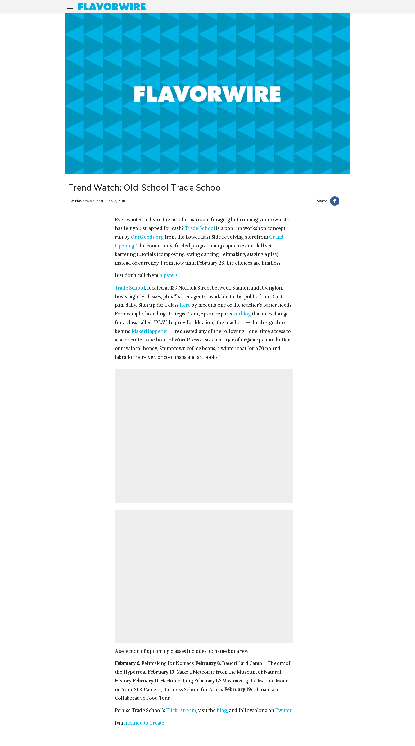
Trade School (200, 228)
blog (222, 710)
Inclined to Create (144, 723)
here (185, 305)
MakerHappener (150, 331)
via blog (242, 314)
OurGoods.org (147, 237)
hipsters (168, 275)
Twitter (283, 710)
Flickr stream (181, 710)
